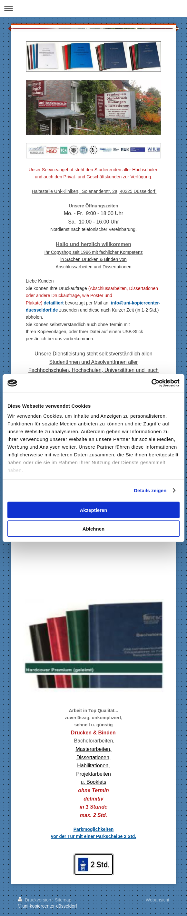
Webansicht (157, 899)
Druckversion (35, 899)
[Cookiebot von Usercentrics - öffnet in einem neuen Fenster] (151, 383)
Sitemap (63, 899)
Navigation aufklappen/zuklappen (93, 8)
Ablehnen (93, 529)
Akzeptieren (93, 510)
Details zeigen (150, 490)
